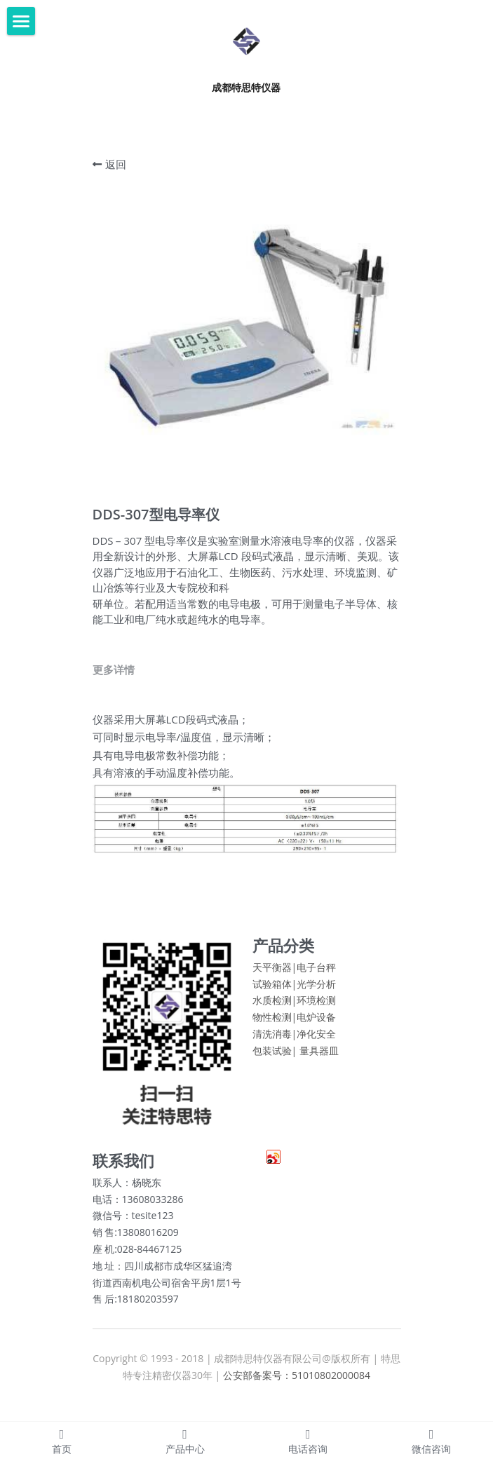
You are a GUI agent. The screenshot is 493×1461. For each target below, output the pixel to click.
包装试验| (274, 1062)
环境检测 (316, 1012)
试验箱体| (274, 996)
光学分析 (316, 996)
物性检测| (274, 1029)
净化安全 (316, 1046)
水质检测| (274, 1012)
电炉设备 (316, 1029)
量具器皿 (319, 1062)
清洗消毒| (274, 1046)
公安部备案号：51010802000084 (296, 1387)
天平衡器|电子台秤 (294, 979)
